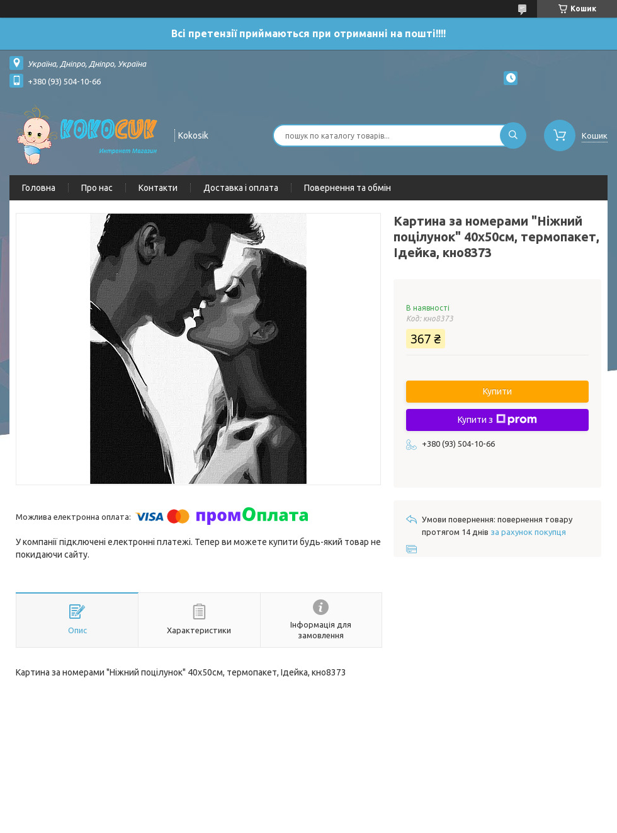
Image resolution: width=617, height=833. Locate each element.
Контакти (158, 187)
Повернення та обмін (347, 187)
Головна (38, 187)
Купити (497, 391)
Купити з (497, 419)
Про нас (97, 187)
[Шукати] (513, 135)
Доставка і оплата (240, 187)
